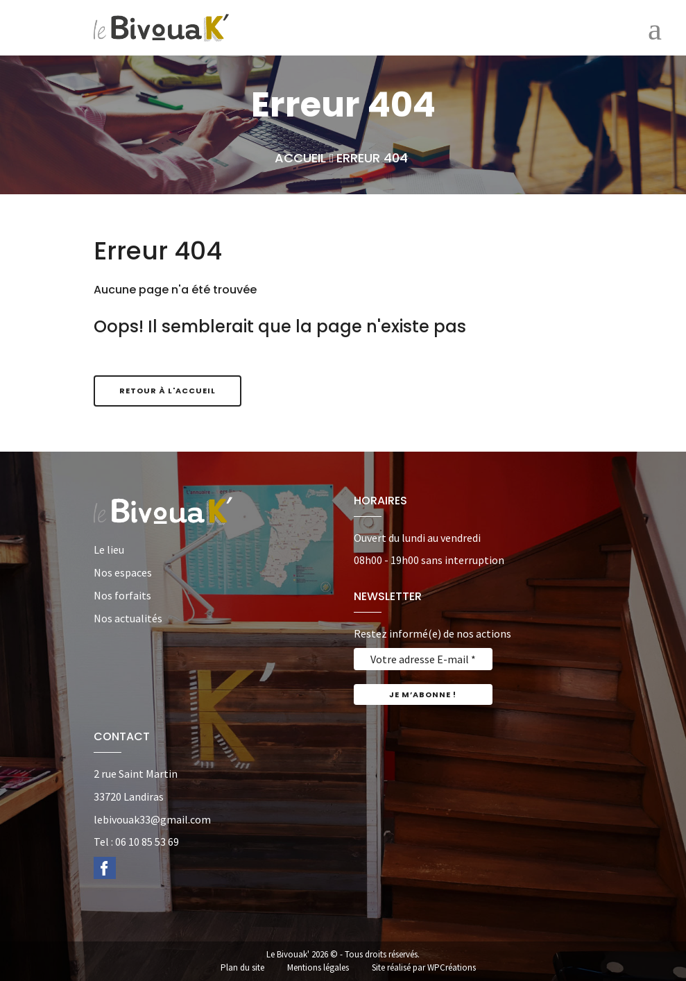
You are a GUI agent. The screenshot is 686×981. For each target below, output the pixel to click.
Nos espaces (123, 572)
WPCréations (451, 967)
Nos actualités (128, 618)
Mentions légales (318, 967)
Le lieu (109, 549)
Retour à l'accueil (167, 390)
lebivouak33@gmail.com (152, 819)
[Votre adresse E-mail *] (423, 659)
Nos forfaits (122, 595)
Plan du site (242, 967)
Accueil (300, 158)
